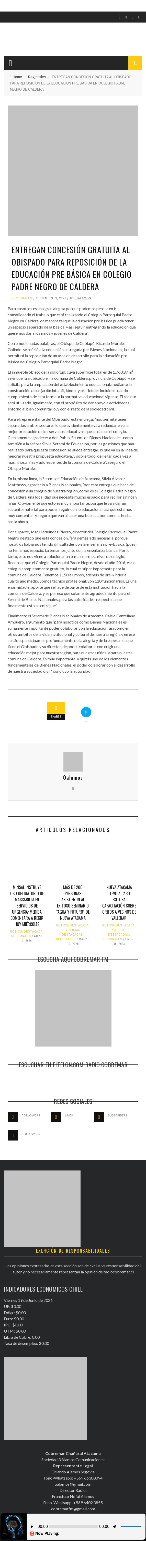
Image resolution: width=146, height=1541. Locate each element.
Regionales (22, 298)
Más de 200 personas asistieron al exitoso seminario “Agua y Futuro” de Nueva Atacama (72, 902)
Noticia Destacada (26, 932)
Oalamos (83, 298)
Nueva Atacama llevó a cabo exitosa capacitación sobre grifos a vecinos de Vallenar (119, 902)
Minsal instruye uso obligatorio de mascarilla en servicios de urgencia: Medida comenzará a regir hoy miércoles (27, 905)
